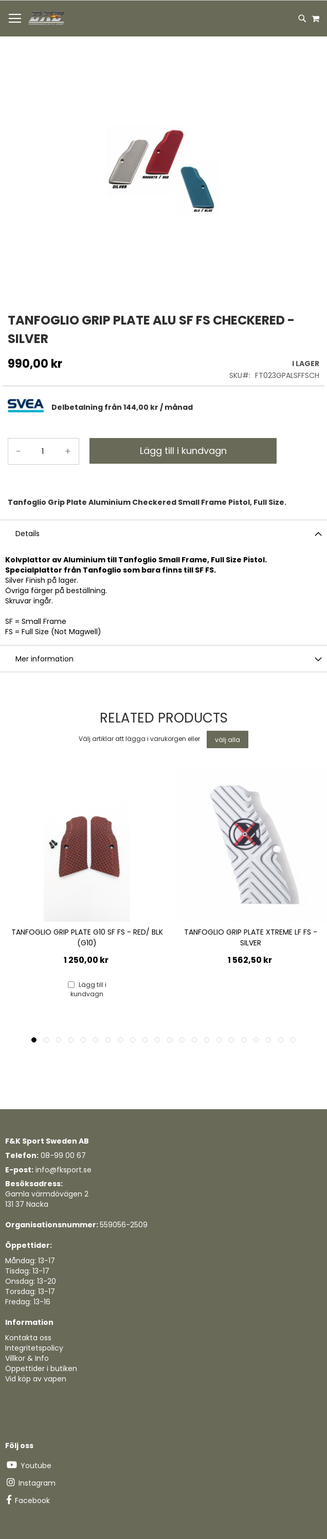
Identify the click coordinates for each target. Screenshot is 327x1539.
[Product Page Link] (87, 846)
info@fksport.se (63, 1170)
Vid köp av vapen (35, 1379)
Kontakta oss (28, 1338)
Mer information (44, 659)
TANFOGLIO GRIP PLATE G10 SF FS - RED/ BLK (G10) (87, 937)
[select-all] (227, 739)
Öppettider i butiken (41, 1368)
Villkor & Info (27, 1358)
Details (27, 533)
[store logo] (46, 18)
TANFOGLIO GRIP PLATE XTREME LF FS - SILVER (250, 937)
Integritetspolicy (34, 1348)
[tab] (185, 407)
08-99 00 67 (63, 1155)
